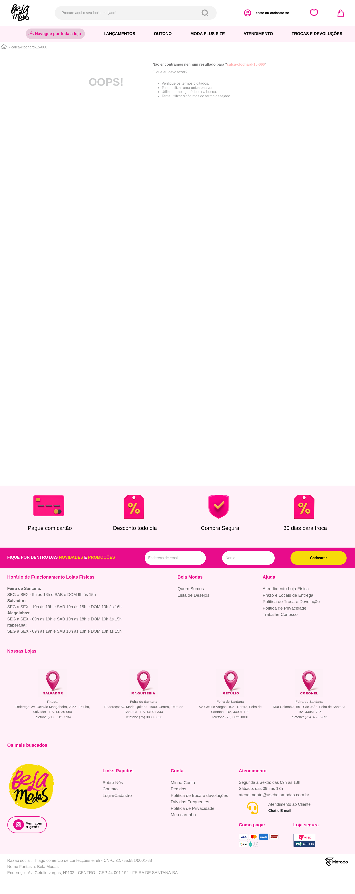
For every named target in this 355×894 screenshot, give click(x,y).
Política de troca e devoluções (199, 795)
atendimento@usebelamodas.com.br (274, 794)
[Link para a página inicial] (4, 47)
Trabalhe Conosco (280, 614)
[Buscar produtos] (206, 13)
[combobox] (136, 13)
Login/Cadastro (117, 795)
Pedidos (178, 789)
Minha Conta (183, 782)
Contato (110, 789)
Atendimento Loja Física (286, 588)
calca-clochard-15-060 (29, 47)
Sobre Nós (113, 782)
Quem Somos (191, 588)
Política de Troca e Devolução (291, 601)
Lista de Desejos (193, 595)
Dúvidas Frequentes (190, 801)
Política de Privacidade (284, 608)
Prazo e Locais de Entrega (288, 595)
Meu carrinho (183, 814)
